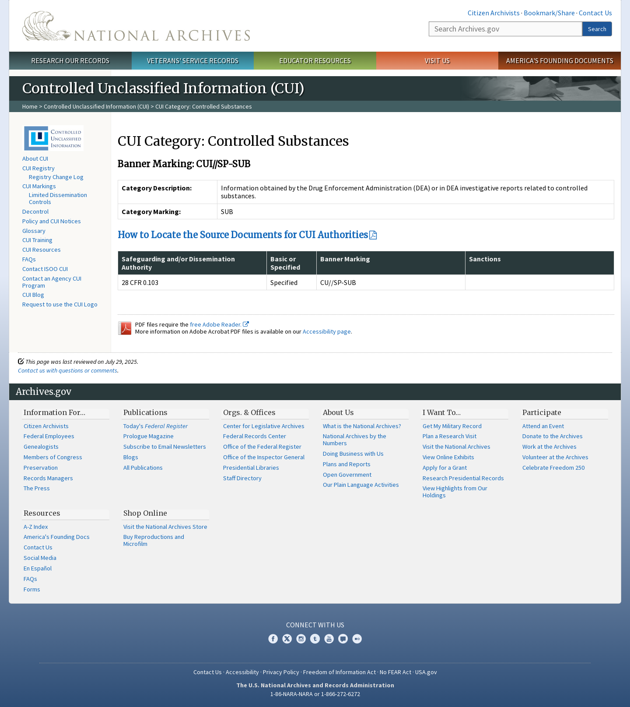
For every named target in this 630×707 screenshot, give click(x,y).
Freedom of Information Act (339, 672)
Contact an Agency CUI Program (51, 281)
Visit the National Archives (456, 446)
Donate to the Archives (552, 436)
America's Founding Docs (57, 537)
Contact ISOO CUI (45, 269)
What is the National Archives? (362, 426)
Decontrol (35, 211)
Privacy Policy (281, 672)
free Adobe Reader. (219, 324)
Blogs (130, 457)
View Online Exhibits (448, 457)
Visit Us (437, 60)
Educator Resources (315, 60)
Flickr (357, 638)
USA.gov (426, 672)
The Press (37, 488)
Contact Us (595, 12)
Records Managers (48, 478)
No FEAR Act (395, 672)
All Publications (143, 467)
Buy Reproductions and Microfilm (153, 540)
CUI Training (37, 240)
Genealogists (41, 446)
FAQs (29, 259)
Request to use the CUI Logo (60, 304)
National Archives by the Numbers (354, 439)
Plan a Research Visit (449, 436)
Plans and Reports (347, 464)
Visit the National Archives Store (165, 527)
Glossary (34, 231)
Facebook (273, 638)
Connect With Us (315, 624)
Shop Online (145, 513)
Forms (32, 589)
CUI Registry (38, 168)
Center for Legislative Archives (263, 426)
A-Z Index (36, 527)
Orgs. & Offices (249, 412)
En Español (38, 568)
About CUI (35, 158)
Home (30, 106)
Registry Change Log (56, 177)
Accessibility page (327, 331)
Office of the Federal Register (262, 446)
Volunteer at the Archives (555, 457)
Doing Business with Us (353, 453)
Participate (541, 412)
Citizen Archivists (494, 12)
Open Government (347, 474)
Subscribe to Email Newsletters (164, 446)
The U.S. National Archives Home (136, 26)
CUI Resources (41, 249)
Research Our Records (70, 60)
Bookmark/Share (549, 12)
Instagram (301, 638)
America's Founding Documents (559, 60)
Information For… (54, 412)
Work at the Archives (549, 446)
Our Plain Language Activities (361, 485)
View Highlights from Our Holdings (455, 491)
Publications (145, 412)
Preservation (41, 467)
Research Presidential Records (463, 478)
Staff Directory (242, 478)
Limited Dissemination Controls (58, 198)
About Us (338, 412)
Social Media (40, 558)
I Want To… (442, 412)
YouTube (329, 638)
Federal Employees (49, 436)
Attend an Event (543, 426)
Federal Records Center (254, 436)
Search (597, 29)
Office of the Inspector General (263, 457)
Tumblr (315, 638)
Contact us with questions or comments (67, 370)
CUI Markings (39, 186)
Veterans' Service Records (192, 60)
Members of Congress (53, 457)
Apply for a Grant (445, 467)
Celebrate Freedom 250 (553, 467)
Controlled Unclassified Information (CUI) (96, 106)
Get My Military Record (452, 426)
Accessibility (242, 672)
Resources (42, 513)
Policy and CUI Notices (51, 221)
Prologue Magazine (148, 436)
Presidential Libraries (251, 467)
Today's (155, 426)
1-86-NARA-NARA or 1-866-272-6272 (315, 694)
